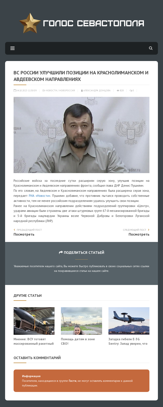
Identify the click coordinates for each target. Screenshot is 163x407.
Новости (51, 90)
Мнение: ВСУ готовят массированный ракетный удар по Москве (34, 343)
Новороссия (67, 90)
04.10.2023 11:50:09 (25, 90)
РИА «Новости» (39, 196)
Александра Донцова (96, 90)
